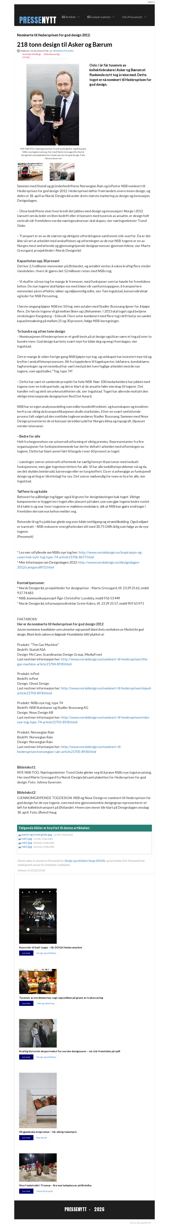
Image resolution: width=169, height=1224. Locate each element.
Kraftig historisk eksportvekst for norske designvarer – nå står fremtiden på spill (69, 1051)
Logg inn (151, 2)
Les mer (26, 953)
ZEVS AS (147, 1223)
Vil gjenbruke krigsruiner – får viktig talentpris (48, 1131)
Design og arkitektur (46, 953)
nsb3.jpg (27, 846)
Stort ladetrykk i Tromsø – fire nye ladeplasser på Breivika (55, 1185)
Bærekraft (41, 1137)
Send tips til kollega (31, 54)
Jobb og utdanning (45, 1003)
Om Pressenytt (134, 17)
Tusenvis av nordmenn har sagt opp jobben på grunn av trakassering (61, 997)
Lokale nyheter (100, 17)
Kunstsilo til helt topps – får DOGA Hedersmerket (50, 947)
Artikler (70, 17)
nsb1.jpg (27, 838)
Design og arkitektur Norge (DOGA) (85, 860)
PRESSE (30, 20)
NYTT (49, 20)
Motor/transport (44, 1191)
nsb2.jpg (27, 842)
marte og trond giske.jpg (37, 834)
